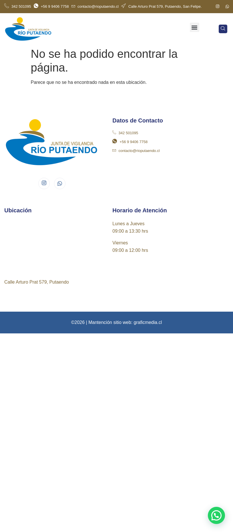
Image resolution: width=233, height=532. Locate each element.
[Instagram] (217, 6)
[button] (194, 27)
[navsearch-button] (223, 29)
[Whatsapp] (227, 6)
